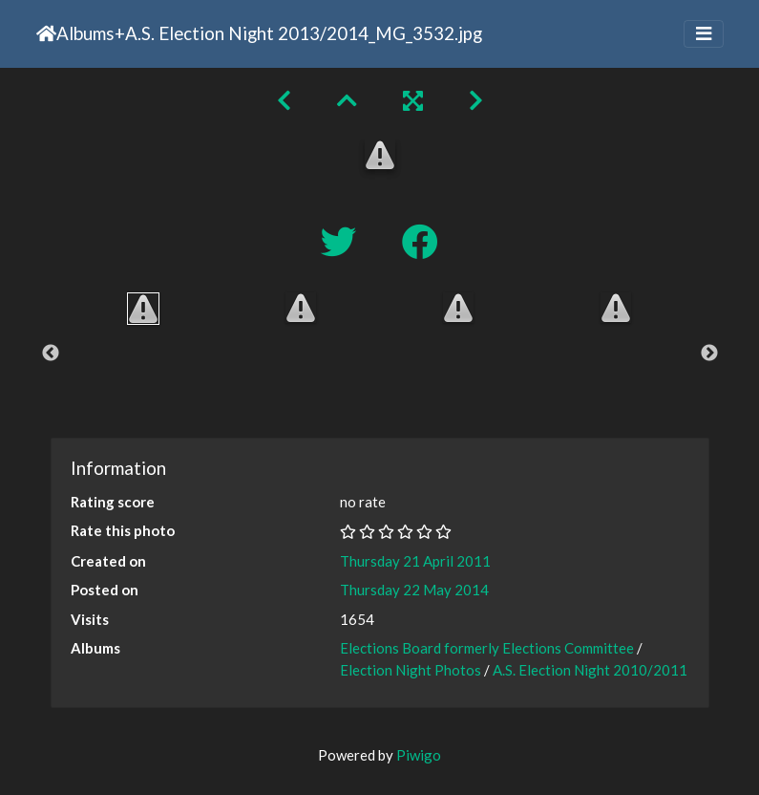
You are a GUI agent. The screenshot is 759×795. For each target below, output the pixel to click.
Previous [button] (50, 353)
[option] (143, 308)
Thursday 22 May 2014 (414, 589)
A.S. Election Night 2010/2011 (590, 669)
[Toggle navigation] (704, 34)
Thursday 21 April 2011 (415, 560)
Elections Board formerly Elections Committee (487, 647)
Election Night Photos (410, 669)
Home (46, 33)
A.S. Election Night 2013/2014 (247, 33)
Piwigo (418, 754)
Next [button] (709, 353)
